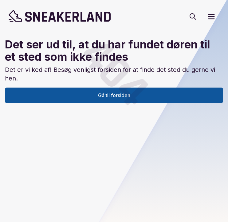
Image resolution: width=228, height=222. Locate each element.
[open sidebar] (211, 16)
